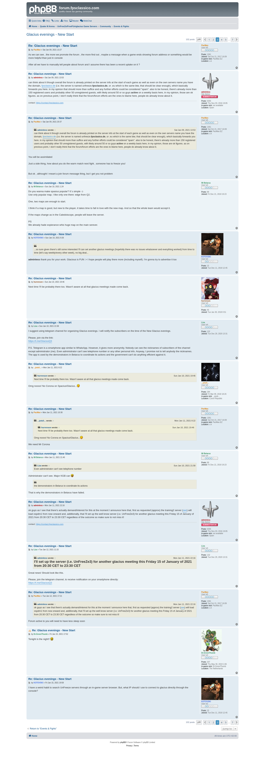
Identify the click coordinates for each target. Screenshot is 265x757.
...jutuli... (41, 421)
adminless (42, 130)
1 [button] (209, 39)
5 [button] (225, 39)
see (185, 510)
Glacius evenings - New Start (50, 34)
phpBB (123, 742)
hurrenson (42, 376)
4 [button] (221, 39)
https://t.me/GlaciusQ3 (40, 341)
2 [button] (213, 39)
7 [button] (232, 39)
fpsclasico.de (48, 85)
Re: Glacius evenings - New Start (52, 45)
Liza (39, 465)
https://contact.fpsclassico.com (49, 103)
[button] (199, 39)
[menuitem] (46, 21)
